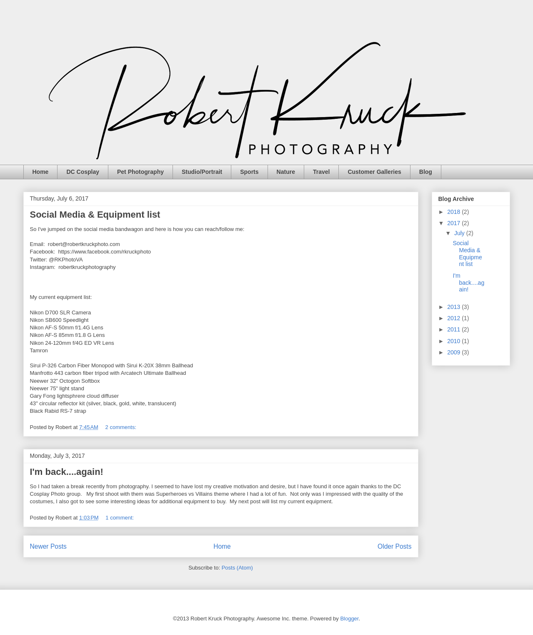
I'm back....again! (66, 472)
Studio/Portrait (202, 171)
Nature (286, 171)
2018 (454, 211)
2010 (454, 341)
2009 (454, 352)
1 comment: (120, 518)
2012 (454, 318)
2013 (454, 307)
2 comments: (121, 427)
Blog (425, 171)
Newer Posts (48, 546)
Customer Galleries (374, 171)
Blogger (349, 618)
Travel (321, 171)
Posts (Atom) (237, 568)
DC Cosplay (82, 171)
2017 (454, 223)
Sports (249, 171)
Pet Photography (140, 171)
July (460, 233)
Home (41, 171)
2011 (454, 329)
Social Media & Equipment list (95, 214)
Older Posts (394, 546)
